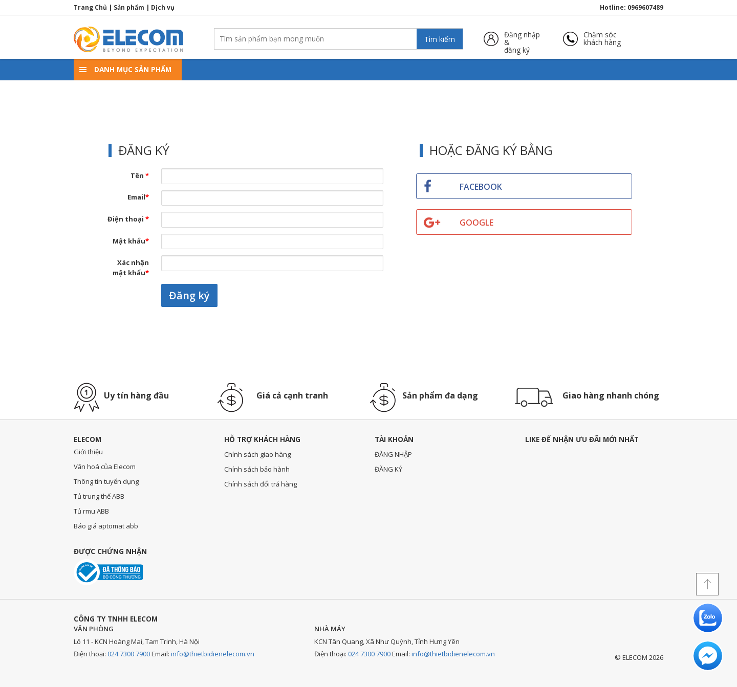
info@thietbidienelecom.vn (212, 653)
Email (138, 197)
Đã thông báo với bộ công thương (108, 572)
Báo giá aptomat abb (106, 525)
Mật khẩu (131, 241)
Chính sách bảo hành (257, 469)
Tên (140, 175)
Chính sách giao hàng (257, 454)
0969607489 (645, 7)
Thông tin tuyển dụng (106, 481)
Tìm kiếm (439, 39)
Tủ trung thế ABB (99, 496)
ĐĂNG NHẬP (393, 454)
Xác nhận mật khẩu (131, 267)
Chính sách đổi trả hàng (260, 484)
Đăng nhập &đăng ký (522, 39)
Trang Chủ (90, 7)
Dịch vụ (163, 7)
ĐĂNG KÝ (388, 469)
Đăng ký (189, 295)
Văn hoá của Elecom (105, 466)
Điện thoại (128, 219)
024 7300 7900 (128, 653)
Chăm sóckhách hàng (602, 39)
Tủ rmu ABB (91, 511)
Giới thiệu (88, 451)
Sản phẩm (129, 7)
